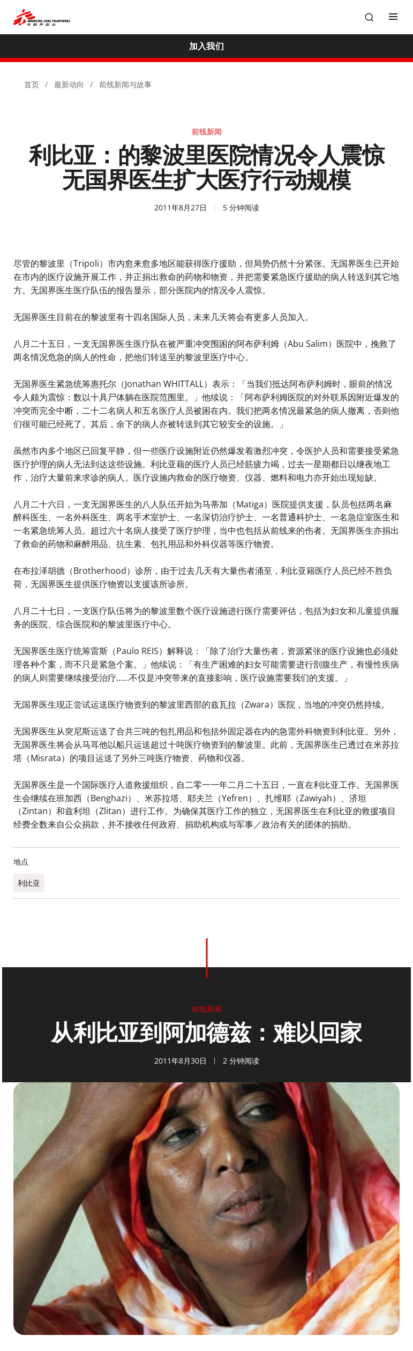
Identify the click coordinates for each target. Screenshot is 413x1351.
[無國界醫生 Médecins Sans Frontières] (41, 17)
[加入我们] (206, 46)
